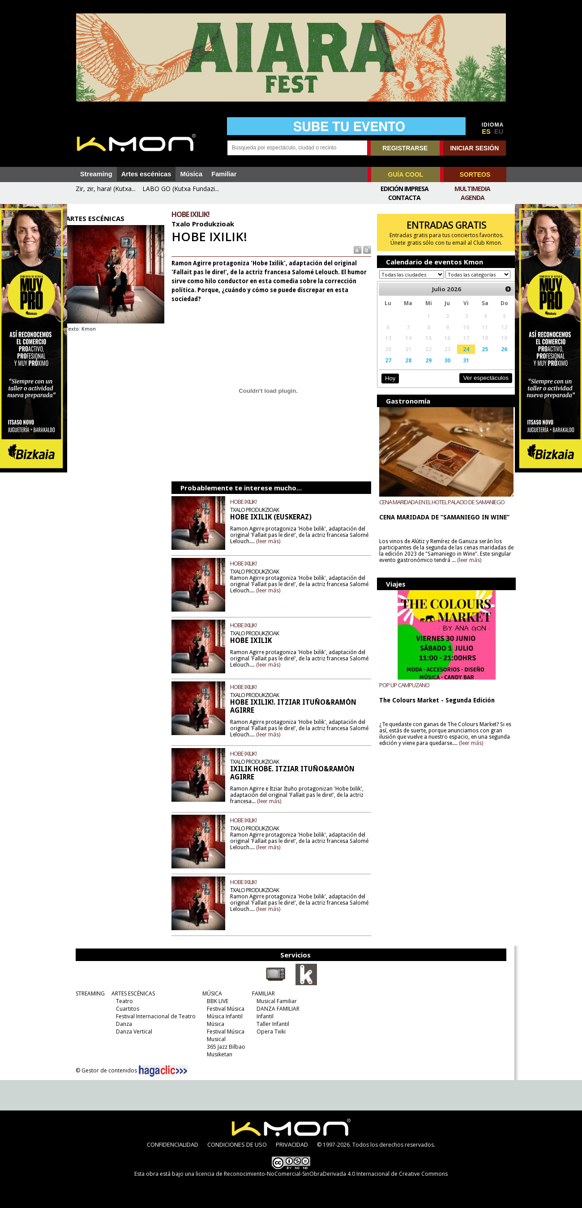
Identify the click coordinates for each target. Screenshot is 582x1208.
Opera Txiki (268, 1031)
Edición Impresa (404, 188)
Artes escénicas (146, 174)
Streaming (96, 174)
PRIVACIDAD (292, 1144)
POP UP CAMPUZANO (402, 693)
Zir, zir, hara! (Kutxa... (106, 188)
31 (460, 368)
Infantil (262, 1016)
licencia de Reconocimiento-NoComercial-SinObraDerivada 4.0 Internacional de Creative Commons (322, 1174)
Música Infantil (222, 1016)
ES (486, 131)
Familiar (223, 174)
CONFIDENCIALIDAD (172, 1144)
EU (498, 131)
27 (385, 368)
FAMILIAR (261, 993)
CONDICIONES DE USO (237, 1144)
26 (497, 357)
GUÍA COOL (406, 174)
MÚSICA (210, 993)
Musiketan (217, 1054)
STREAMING (88, 993)
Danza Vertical (132, 1031)
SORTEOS (475, 174)
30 (442, 368)
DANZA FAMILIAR (275, 1008)
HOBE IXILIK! (247, 502)
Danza (122, 1024)
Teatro (122, 1001)
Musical (214, 1039)
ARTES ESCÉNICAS (131, 993)
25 (478, 357)
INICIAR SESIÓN (474, 148)
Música (191, 174)
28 (404, 368)
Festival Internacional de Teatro (153, 1016)
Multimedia (472, 188)
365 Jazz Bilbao (224, 1047)
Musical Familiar (274, 1001)
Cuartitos (125, 1008)
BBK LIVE (215, 1001)
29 (424, 368)
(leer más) (292, 541)
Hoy (387, 386)
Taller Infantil (270, 1024)
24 (460, 357)
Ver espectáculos (478, 386)
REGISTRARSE (405, 148)
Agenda (472, 197)
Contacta (404, 197)
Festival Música (223, 1008)
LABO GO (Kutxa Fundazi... (180, 188)
